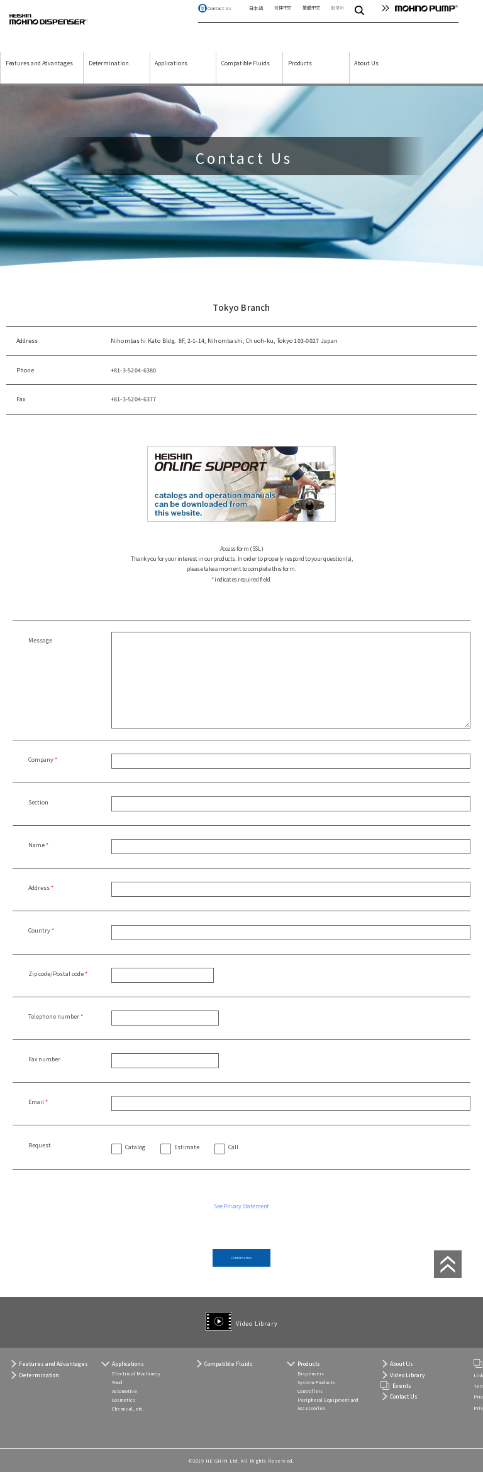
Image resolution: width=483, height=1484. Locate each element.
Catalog (135, 1159)
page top (445, 1275)
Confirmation (241, 1271)
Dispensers (310, 1385)
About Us (366, 74)
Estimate (186, 1159)
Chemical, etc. (128, 1420)
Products (300, 74)
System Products (316, 1394)
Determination (109, 74)
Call (233, 1159)
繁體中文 (311, 19)
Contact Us (219, 19)
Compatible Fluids (245, 74)
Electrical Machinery (136, 1385)
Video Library (256, 1332)
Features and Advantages (39, 74)
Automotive (124, 1403)
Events (401, 1396)
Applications (171, 74)
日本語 (256, 19)
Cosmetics (123, 1412)
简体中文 (282, 19)
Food (117, 1394)
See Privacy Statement (241, 1217)
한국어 (337, 19)
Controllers (310, 1403)
